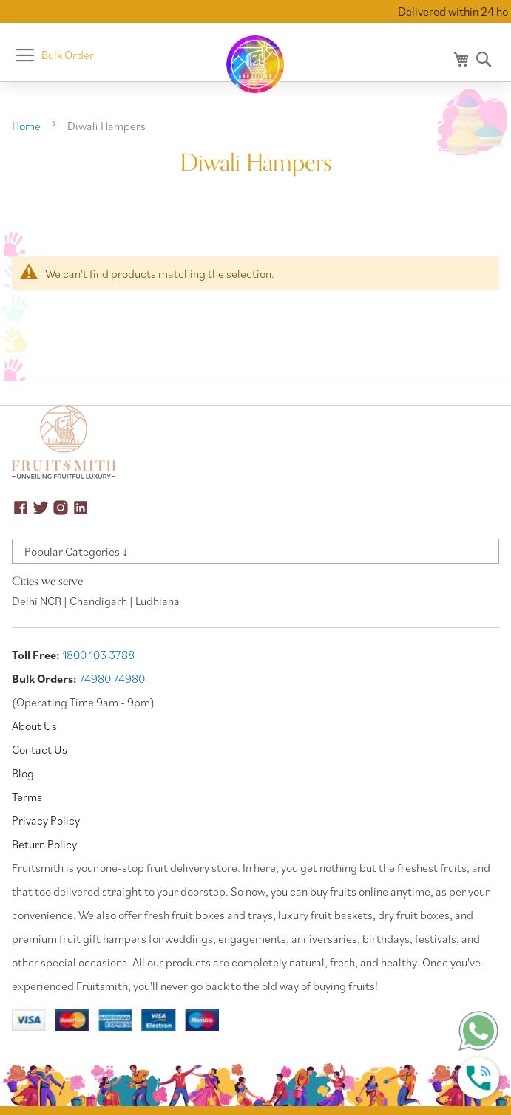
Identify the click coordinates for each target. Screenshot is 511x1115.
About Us (34, 725)
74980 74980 (112, 678)
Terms (27, 796)
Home (27, 125)
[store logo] (255, 64)
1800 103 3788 (98, 654)
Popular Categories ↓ (76, 551)
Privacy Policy (46, 820)
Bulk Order (67, 54)
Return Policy (44, 843)
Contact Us (39, 749)
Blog (23, 773)
